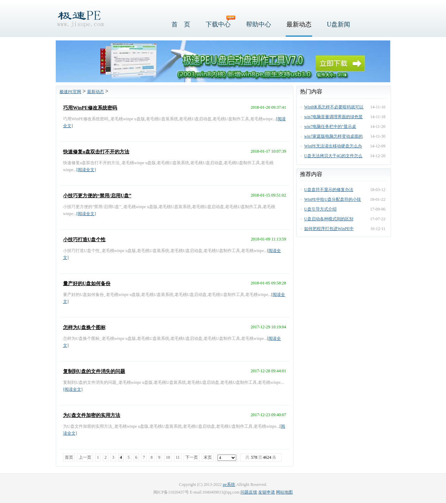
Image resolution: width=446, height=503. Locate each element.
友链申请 (266, 492)
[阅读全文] (86, 169)
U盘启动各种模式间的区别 (328, 218)
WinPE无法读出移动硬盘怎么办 (333, 146)
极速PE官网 (70, 91)
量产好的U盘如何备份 (86, 283)
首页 (69, 457)
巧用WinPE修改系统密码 (90, 107)
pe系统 (229, 484)
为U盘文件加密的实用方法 (91, 415)
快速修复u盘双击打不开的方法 (96, 151)
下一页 (191, 457)
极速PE (80, 18)
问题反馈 (248, 492)
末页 (207, 457)
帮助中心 (258, 24)
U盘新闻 (338, 24)
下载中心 (218, 24)
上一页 (85, 457)
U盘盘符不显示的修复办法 (328, 189)
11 (178, 457)
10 (168, 457)
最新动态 (299, 24)
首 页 (180, 24)
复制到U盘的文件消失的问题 (94, 371)
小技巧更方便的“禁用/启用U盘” (97, 195)
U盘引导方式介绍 (320, 209)
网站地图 (284, 492)
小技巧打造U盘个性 (84, 239)
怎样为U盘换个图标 (84, 327)
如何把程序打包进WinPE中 (329, 228)
